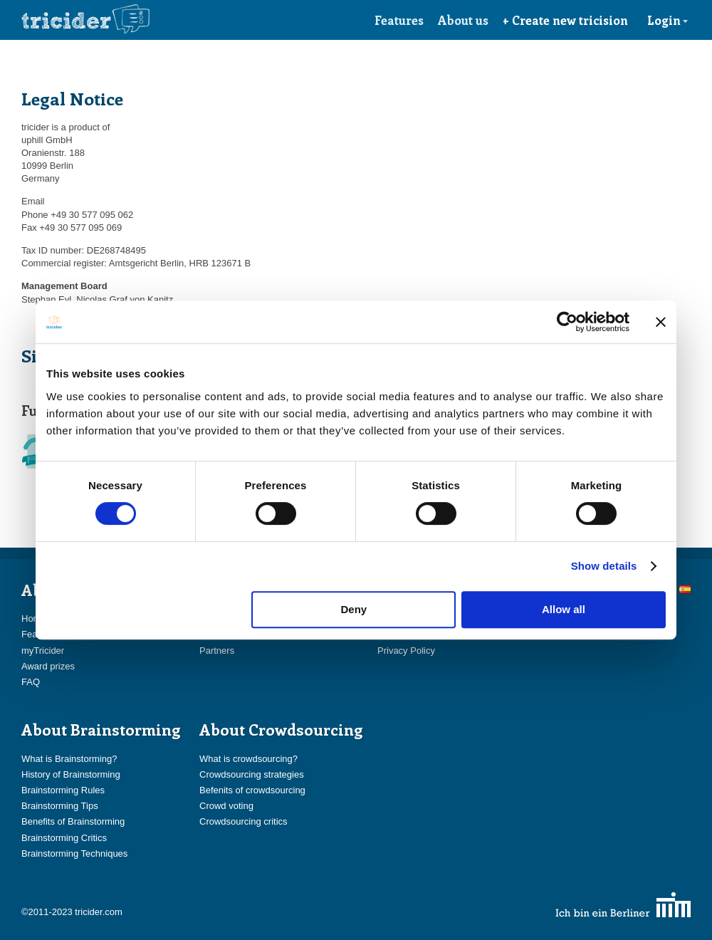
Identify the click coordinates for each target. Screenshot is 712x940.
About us (463, 20)
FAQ (30, 682)
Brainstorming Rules (63, 790)
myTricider (42, 650)
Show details (604, 566)
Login (668, 20)
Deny (354, 609)
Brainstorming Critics (64, 837)
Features (399, 20)
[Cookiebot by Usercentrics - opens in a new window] (567, 322)
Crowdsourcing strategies (251, 774)
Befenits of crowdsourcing (252, 790)
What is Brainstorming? (69, 758)
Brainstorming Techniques (74, 853)
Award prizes (48, 666)
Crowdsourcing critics (243, 821)
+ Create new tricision (565, 20)
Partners (216, 650)
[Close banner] (661, 322)
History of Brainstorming (70, 774)
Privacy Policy (406, 650)
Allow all (563, 609)
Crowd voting (226, 805)
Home (33, 618)
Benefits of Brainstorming (73, 821)
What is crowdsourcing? (248, 758)
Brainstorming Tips (59, 805)
